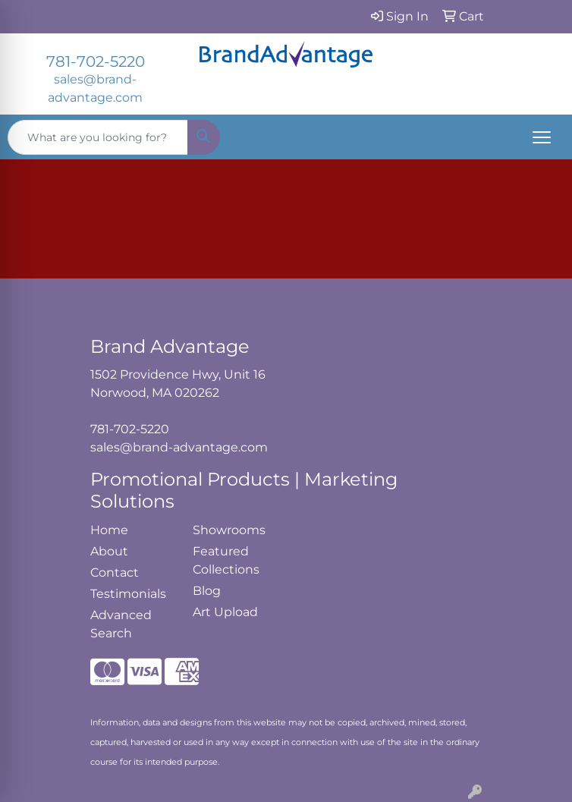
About (109, 551)
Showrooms (229, 530)
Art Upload (225, 612)
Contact (114, 572)
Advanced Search (121, 624)
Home (109, 530)
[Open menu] (541, 137)
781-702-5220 (95, 61)
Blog (207, 590)
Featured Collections (226, 560)
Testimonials (128, 594)
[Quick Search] (98, 137)
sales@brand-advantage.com (179, 447)
